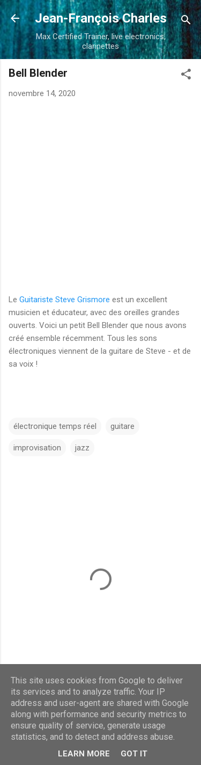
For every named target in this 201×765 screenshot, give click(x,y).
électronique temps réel (54, 426)
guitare (122, 426)
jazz (82, 448)
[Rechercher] (186, 21)
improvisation (37, 448)
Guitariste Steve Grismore (64, 299)
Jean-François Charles (101, 18)
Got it (134, 754)
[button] (186, 76)
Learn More (84, 754)
